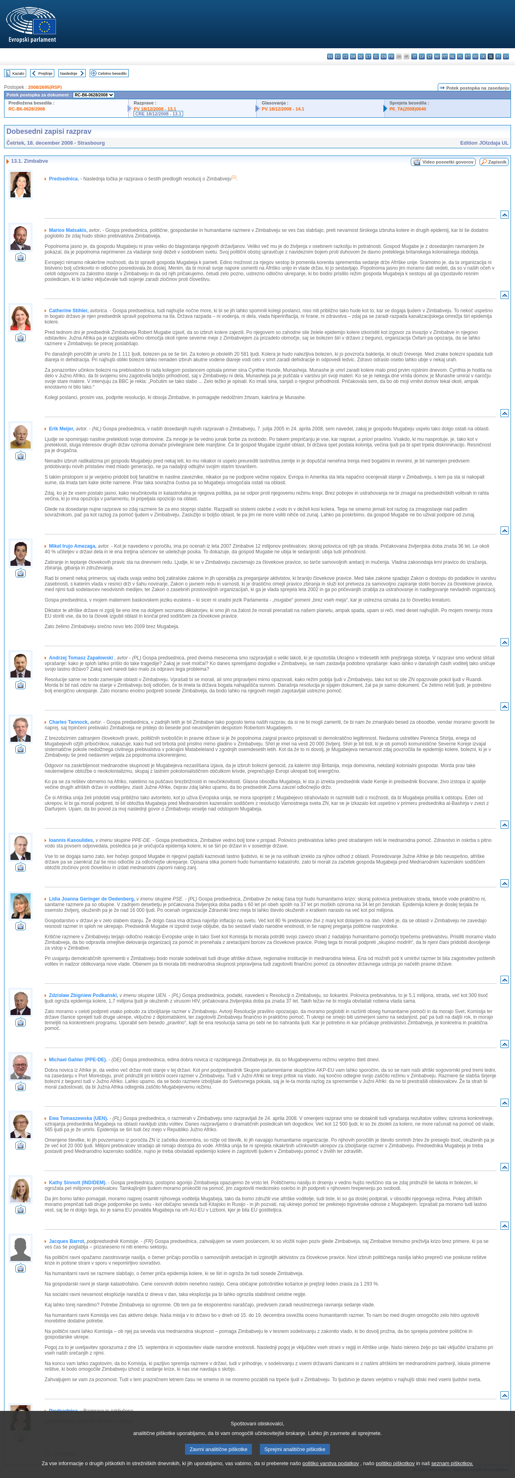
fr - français (391, 56)
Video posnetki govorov (448, 162)
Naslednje (68, 73)
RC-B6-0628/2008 (26, 108)
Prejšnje (45, 73)
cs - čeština (345, 56)
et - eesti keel (368, 56)
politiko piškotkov (395, 1472)
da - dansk (353, 56)
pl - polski (460, 56)
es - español (338, 56)
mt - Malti (445, 56)
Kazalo (18, 73)
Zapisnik (497, 162)
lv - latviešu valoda (422, 56)
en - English (384, 56)
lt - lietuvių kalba (429, 56)
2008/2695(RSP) (45, 87)
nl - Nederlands (452, 56)
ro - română (475, 56)
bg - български (330, 56)
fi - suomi (498, 56)
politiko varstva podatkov (331, 1472)
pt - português (468, 56)
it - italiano (414, 56)
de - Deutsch (361, 56)
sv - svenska (506, 56)
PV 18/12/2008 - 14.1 (283, 108)
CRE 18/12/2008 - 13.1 (158, 113)
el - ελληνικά (376, 56)
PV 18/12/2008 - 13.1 (155, 108)
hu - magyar (437, 56)
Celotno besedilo (112, 73)
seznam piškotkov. (452, 1472)
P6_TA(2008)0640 (407, 108)
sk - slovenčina (483, 56)
